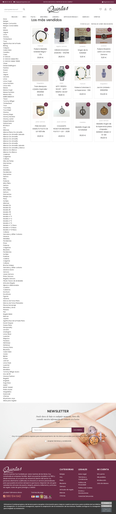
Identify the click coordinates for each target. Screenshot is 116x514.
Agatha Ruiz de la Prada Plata (14, 321)
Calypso (6, 48)
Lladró (5, 385)
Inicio (5, 19)
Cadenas (6, 154)
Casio (5, 54)
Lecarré (6, 330)
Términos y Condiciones (83, 478)
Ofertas (97, 17)
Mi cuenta (101, 474)
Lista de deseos (102, 483)
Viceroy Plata (8, 347)
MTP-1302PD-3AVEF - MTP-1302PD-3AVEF (61, 89)
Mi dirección (101, 480)
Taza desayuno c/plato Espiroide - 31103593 (40, 89)
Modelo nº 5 (7, 221)
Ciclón (5, 354)
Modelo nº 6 (7, 223)
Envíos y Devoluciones (83, 492)
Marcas (86, 17)
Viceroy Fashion (9, 376)
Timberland (7, 39)
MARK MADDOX (8, 97)
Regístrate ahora (109, 2)
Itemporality (7, 327)
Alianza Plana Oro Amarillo (12, 132)
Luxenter (6, 336)
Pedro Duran (7, 389)
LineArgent (7, 332)
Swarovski (6, 394)
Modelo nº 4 (7, 219)
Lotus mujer (7, 81)
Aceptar (106, 503)
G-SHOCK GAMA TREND (11, 61)
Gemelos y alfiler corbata (12, 267)
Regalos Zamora (9, 279)
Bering (5, 46)
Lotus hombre (8, 83)
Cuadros (6, 287)
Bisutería (6, 350)
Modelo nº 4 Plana (9, 225)
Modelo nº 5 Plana (9, 228)
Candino (6, 52)
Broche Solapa (8, 265)
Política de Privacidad (82, 483)
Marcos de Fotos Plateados (13, 303)
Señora (5, 165)
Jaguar (5, 32)
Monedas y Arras (9, 307)
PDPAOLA (6, 345)
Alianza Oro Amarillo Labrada (13, 134)
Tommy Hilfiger (8, 101)
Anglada (6, 381)
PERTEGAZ (6, 343)
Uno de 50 (7, 374)
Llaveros (6, 236)
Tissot (5, 99)
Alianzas (6, 130)
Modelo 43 (7, 214)
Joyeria (5, 318)
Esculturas (7, 294)
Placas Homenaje (9, 305)
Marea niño (7, 94)
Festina (5, 68)
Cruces (5, 168)
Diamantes (7, 163)
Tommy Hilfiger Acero (11, 372)
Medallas (6, 170)
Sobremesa (7, 123)
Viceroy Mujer (8, 114)
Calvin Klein (7, 50)
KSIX (4, 28)
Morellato (6, 370)
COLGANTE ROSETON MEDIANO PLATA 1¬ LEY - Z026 (61, 129)
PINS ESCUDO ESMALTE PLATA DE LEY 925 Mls (40, 129)
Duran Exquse (8, 323)
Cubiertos (6, 290)
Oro (25, 17)
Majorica (6, 338)
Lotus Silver (7, 334)
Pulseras (6, 181)
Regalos (6, 378)
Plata (33, 17)
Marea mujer (8, 90)
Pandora (6, 341)
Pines (5, 243)
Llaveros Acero (8, 270)
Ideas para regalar (9, 401)
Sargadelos (7, 392)
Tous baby (7, 108)
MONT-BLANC (8, 387)
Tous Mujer (7, 110)
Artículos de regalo (66, 490)
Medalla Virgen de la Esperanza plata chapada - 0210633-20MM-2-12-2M (104, 129)
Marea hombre (8, 92)
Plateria (6, 310)
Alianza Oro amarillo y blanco (14, 148)
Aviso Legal (82, 474)
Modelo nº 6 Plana (9, 230)
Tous (5, 41)
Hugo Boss (7, 383)
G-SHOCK (6, 57)
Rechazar (106, 506)
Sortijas (5, 188)
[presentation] (58, 449)
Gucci (5, 72)
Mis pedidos (101, 477)
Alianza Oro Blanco (10, 150)
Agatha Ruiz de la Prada (12, 43)
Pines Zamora (8, 276)
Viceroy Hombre (9, 117)
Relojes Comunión (9, 23)
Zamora (56, 17)
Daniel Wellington (9, 66)
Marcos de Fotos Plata (11, 301)
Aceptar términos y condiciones (59, 441)
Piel (4, 312)
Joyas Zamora (8, 274)
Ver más (104, 436)
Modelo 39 (7, 212)
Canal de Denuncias (85, 496)
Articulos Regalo (71, 17)
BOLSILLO (6, 125)
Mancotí (6, 367)
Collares (6, 159)
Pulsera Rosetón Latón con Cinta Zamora (104, 52)
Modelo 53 (7, 208)
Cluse (5, 63)
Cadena (6, 259)
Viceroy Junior (8, 119)
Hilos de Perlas (8, 161)
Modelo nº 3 (7, 216)
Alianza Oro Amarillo (10, 137)
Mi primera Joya (9, 398)
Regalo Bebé (7, 314)
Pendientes (7, 172)
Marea (5, 30)
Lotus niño (7, 86)
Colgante (6, 261)
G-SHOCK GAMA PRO (10, 59)
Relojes (15, 17)
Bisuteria (44, 17)
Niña (4, 179)
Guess (5, 70)
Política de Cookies (85, 488)
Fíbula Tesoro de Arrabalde (13, 281)
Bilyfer (5, 356)
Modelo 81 (6, 210)
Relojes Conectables (10, 26)
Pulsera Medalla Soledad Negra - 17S (40, 52)
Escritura (6, 292)
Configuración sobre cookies (106, 510)
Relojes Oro (7, 196)
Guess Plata (7, 325)
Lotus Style (7, 363)
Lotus (5, 34)
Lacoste (6, 77)
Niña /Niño (7, 183)
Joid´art (6, 361)
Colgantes (7, 157)
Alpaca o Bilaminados (11, 285)
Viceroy (6, 37)
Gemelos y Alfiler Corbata (12, 234)
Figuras (5, 296)
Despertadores (8, 121)
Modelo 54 (7, 205)
